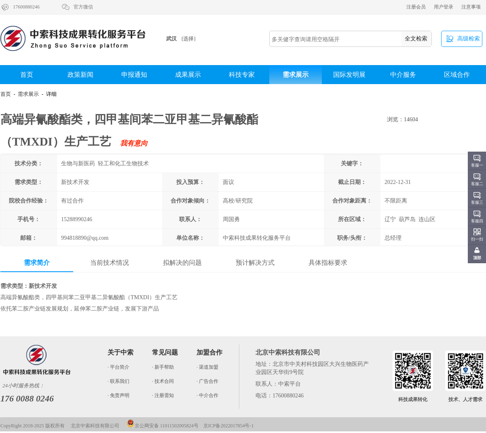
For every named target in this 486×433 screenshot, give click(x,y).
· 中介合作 (207, 395)
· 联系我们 (118, 381)
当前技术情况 (109, 262)
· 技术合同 (163, 381)
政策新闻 (80, 74)
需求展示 (296, 74)
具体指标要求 (328, 262)
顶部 (477, 258)
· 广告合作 (207, 381)
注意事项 (471, 7)
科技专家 (242, 74)
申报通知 (134, 74)
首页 (26, 74)
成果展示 (188, 74)
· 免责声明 (118, 395)
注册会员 (416, 7)
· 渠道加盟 (207, 367)
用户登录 (443, 7)
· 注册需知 (163, 395)
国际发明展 (349, 74)
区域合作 (457, 74)
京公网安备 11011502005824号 (163, 426)
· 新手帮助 (163, 367)
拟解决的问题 (182, 262)
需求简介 (37, 262)
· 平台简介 (118, 367)
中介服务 (403, 74)
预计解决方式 (255, 262)
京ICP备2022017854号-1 (228, 426)
